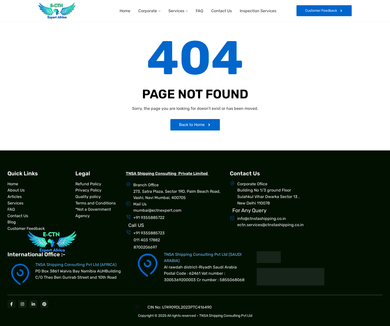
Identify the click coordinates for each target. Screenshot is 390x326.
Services (176, 10)
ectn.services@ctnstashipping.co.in (270, 224)
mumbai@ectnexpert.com (157, 210)
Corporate (147, 10)
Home (125, 10)
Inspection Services (258, 10)
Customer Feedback (26, 228)
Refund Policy (88, 184)
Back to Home (195, 124)
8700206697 (145, 247)
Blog (11, 222)
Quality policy (88, 196)
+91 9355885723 (149, 233)
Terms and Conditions (95, 203)
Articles (14, 196)
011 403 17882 (147, 240)
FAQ (199, 10)
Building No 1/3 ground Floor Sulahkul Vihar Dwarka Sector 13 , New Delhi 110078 (268, 196)
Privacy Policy (88, 190)
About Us (16, 190)
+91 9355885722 (148, 217)
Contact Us (221, 10)
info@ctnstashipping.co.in (261, 218)
